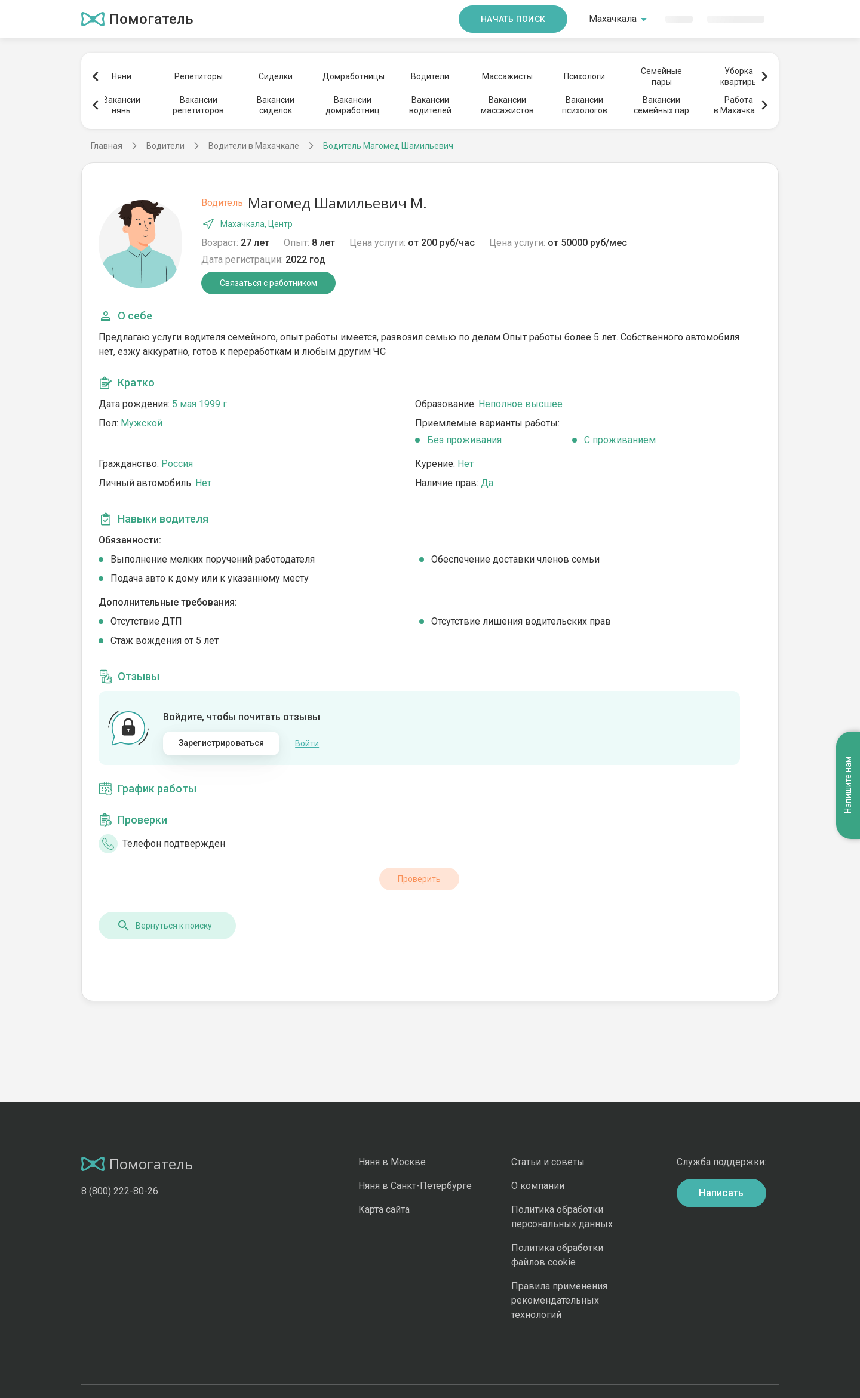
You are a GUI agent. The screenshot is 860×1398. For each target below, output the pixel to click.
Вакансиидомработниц (352, 105)
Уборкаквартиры (739, 76)
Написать (721, 1193)
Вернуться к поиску (164, 925)
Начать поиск (513, 19)
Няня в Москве (392, 1161)
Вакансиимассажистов (507, 105)
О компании (537, 1185)
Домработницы (352, 76)
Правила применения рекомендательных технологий (559, 1300)
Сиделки (276, 76)
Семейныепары (661, 76)
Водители (430, 76)
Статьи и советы (548, 1161)
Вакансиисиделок (275, 105)
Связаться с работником (268, 283)
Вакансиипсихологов (584, 105)
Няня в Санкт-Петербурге (415, 1185)
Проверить (419, 879)
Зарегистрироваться (222, 743)
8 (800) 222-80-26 (119, 1191)
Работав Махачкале (739, 105)
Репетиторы (198, 76)
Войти (307, 743)
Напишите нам (848, 785)
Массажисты (507, 76)
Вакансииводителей (430, 105)
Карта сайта (384, 1209)
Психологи (584, 76)
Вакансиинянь (121, 105)
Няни (121, 76)
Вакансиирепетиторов (198, 105)
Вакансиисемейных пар (661, 105)
